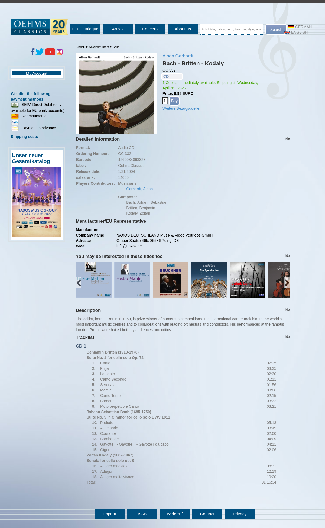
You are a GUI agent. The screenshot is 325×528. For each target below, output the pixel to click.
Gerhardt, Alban (139, 189)
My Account (36, 73)
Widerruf (175, 513)
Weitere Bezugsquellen (182, 108)
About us (183, 29)
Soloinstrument (99, 46)
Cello (116, 46)
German (300, 27)
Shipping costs (24, 136)
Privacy (239, 513)
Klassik (80, 46)
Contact (207, 513)
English (296, 32)
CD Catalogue (85, 29)
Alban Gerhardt (177, 56)
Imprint (109, 513)
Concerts (150, 29)
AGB (142, 513)
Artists (118, 29)
